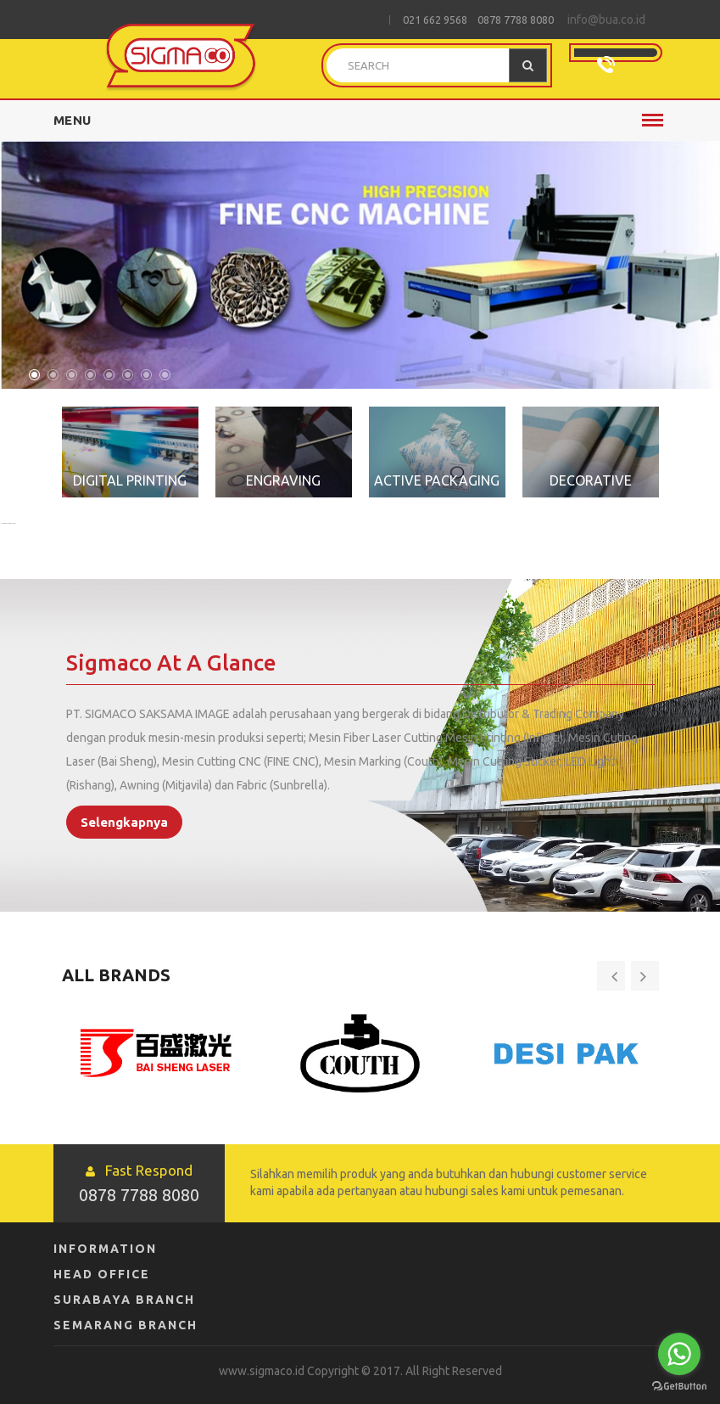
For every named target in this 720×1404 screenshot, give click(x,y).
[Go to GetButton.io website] (679, 1386)
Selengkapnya (124, 822)
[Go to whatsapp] (679, 1354)
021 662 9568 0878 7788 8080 (478, 19)
